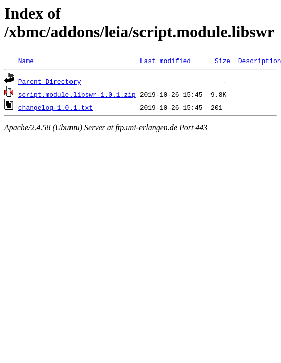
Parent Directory (49, 81)
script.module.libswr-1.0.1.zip (77, 94)
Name (26, 60)
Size (222, 60)
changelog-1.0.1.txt (55, 107)
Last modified (165, 60)
